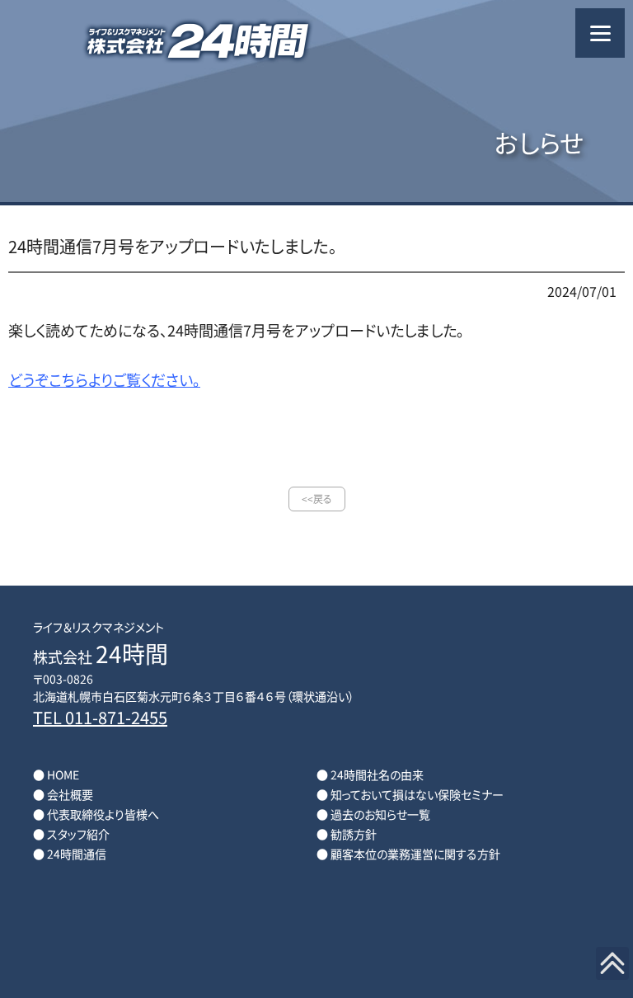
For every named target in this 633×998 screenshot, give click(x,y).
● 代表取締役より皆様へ (96, 814)
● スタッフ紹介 (71, 834)
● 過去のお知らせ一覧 (373, 814)
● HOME (56, 774)
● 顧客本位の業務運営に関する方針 (408, 853)
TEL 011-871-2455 (100, 717)
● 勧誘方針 (346, 834)
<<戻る (317, 499)
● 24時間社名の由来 (370, 774)
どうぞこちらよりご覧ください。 (104, 379)
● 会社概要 (63, 794)
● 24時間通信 (69, 853)
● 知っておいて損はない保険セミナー (410, 794)
